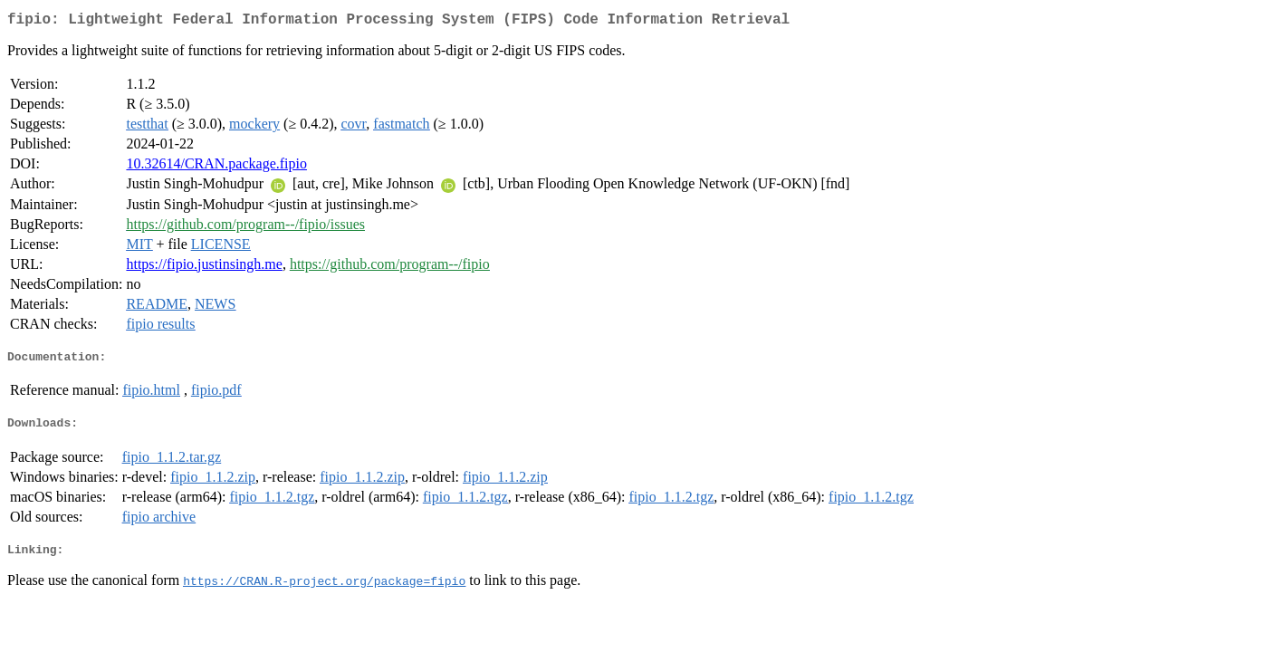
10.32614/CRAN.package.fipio (216, 167)
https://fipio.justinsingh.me (204, 267)
